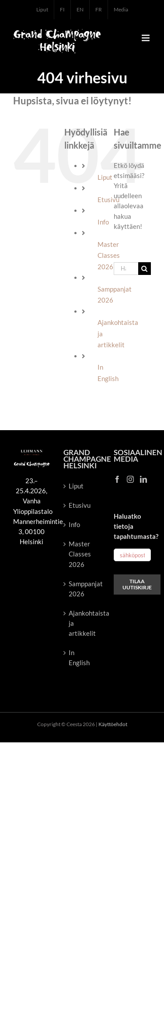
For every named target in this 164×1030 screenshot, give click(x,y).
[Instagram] (130, 479)
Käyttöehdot (112, 724)
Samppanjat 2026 (82, 589)
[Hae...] (126, 268)
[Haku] (144, 268)
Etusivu (80, 505)
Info (103, 222)
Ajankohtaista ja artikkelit (82, 623)
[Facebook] (117, 479)
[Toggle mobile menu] (146, 38)
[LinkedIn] (143, 479)
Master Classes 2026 (80, 554)
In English (79, 657)
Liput (105, 177)
